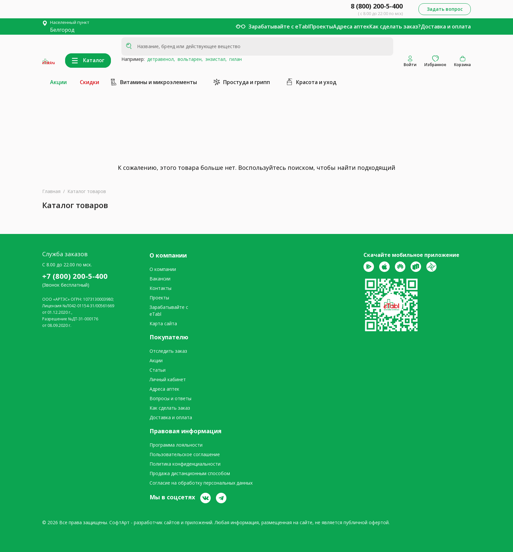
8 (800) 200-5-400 (377, 6)
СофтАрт (119, 522)
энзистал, (215, 59)
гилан (234, 59)
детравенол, (160, 59)
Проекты (321, 26)
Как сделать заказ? (395, 26)
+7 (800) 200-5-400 (75, 276)
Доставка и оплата (446, 26)
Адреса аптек (351, 26)
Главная (51, 191)
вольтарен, (189, 59)
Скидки (89, 82)
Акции (58, 82)
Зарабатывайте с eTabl (279, 26)
